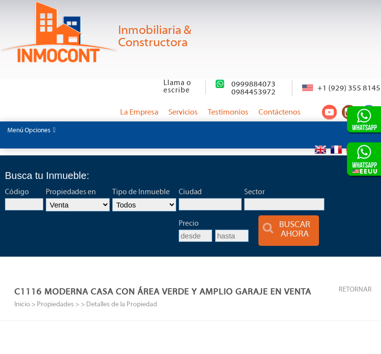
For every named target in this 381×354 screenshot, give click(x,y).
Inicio (22, 304)
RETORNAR (355, 290)
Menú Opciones (31, 130)
